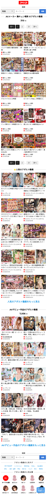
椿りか (23, 479)
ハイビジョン (18, 466)
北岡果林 (32, 479)
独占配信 (40, 466)
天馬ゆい (23, 489)
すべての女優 (5, 479)
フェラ (30, 469)
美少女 (24, 469)
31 (29, 27)
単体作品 (26, 466)
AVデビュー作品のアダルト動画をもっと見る (23, 445)
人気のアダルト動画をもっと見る (23, 302)
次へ (35, 27)
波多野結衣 (14, 489)
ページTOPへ (41, 490)
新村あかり (5, 489)
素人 (35, 469)
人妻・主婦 (12, 469)
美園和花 (41, 479)
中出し (33, 466)
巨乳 (5, 469)
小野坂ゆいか (32, 489)
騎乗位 (41, 469)
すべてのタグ (8, 466)
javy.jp (23, 2)
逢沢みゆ (14, 479)
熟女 (19, 469)
